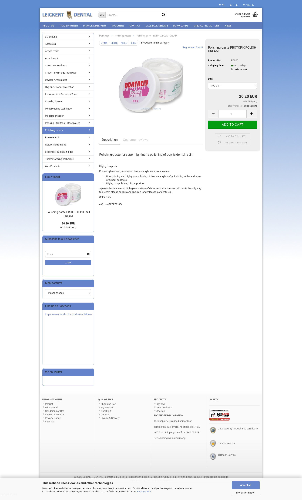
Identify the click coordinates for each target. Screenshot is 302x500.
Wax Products (52, 170)
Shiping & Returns (54, 418)
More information (245, 492)
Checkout (106, 414)
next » (124, 46)
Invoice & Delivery (94, 25)
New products (164, 411)
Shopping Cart (108, 407)
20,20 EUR (68, 227)
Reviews (160, 407)
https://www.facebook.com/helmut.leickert (68, 318)
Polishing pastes (54, 134)
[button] (221, 5)
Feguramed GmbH (193, 51)
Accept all (245, 485)
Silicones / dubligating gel (59, 155)
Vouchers (118, 25)
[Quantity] (233, 118)
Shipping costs (172, 436)
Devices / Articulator (56, 83)
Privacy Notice (144, 491)
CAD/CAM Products (56, 69)
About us (48, 25)
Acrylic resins (52, 55)
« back (114, 46)
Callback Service (157, 25)
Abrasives (50, 47)
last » (133, 46)
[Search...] (102, 15)
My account (107, 411)
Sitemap (49, 425)
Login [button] (234, 5)
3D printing (51, 40)
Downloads (180, 25)
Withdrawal (51, 411)
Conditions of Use (54, 414)
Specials (160, 414)
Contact (134, 25)
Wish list (248, 5)
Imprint (49, 407)
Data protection (226, 447)
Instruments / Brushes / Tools (61, 98)
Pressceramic (52, 141)
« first (104, 46)
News (228, 25)
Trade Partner (68, 25)
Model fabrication (54, 119)
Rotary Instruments (55, 148)
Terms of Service (227, 458)
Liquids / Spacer (54, 105)
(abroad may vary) (239, 73)
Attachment (51, 62)
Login (68, 266)
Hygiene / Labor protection (59, 91)
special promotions (206, 25)
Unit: (210, 82)
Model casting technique (58, 112)
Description (110, 143)
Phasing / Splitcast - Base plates (62, 126)
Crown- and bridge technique (60, 76)
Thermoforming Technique (59, 162)
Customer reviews (135, 143)
